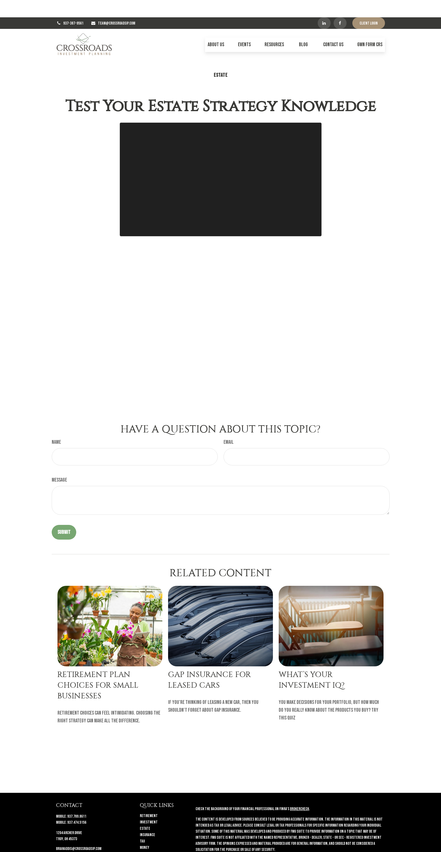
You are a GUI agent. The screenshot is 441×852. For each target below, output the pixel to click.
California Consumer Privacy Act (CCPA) (346, 842)
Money (144, 830)
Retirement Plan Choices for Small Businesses (97, 667)
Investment (149, 804)
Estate (145, 811)
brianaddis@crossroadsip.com (78, 831)
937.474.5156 (76, 805)
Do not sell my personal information (332, 848)
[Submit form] (64, 515)
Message (59, 463)
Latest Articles (152, 842)
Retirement (149, 798)
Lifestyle (147, 836)
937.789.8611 (76, 799)
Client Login (369, 5)
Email (229, 425)
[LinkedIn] (324, 6)
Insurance (147, 817)
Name (56, 425)
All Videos (147, 849)
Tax (142, 823)
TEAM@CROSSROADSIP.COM (116, 5)
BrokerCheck (299, 791)
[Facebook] (340, 6)
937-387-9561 (73, 5)
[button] (216, 27)
